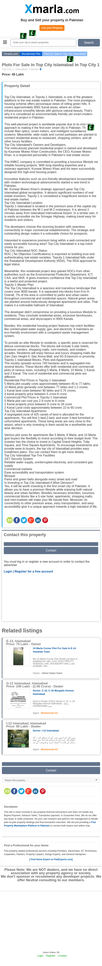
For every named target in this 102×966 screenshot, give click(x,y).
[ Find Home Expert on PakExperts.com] (51, 859)
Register (51, 955)
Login (40, 955)
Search (89, 42)
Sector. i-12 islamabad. (46, 730)
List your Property (52, 27)
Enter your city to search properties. (31, 42)
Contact (51, 550)
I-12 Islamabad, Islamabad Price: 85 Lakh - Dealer (26, 725)
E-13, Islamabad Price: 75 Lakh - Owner (23, 642)
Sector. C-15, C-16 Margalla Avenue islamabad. (53, 692)
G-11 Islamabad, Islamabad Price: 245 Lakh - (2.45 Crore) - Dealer (34, 685)
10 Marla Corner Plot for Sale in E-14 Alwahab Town (54, 650)
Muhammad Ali (49, 713)
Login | (9, 571)
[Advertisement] (51, 597)
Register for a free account (34, 571)
